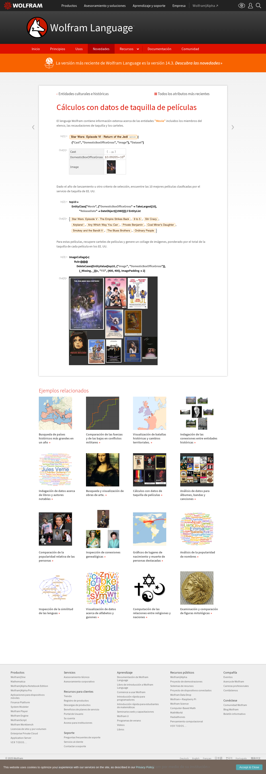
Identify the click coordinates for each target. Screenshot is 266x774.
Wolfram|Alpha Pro (21, 690)
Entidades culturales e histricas (84, 93)
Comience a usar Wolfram (131, 692)
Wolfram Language (92, 27)
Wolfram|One (18, 677)
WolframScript (19, 720)
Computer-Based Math (183, 708)
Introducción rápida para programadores (131, 698)
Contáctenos (230, 690)
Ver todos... (19, 742)
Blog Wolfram (231, 709)
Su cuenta (69, 718)
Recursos (126, 49)
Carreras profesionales (236, 686)
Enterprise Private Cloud (24, 733)
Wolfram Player (19, 711)
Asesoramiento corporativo (79, 681)
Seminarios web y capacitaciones (135, 711)
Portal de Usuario (73, 713)
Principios (57, 49)
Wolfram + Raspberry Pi (183, 699)
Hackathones (177, 717)
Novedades (101, 49)
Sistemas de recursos (182, 686)
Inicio (36, 49)
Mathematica (18, 681)
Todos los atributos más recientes (183, 93)
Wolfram (18, 758)
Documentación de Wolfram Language (132, 678)
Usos (79, 49)
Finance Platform (20, 702)
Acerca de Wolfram (233, 681)
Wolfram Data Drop (180, 694)
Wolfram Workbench (22, 724)
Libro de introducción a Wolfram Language (135, 686)
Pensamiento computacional (186, 721)
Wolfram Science (179, 703)
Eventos (228, 677)
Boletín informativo (234, 713)
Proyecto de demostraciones (186, 681)
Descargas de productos (77, 705)
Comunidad (190, 49)
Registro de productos (76, 700)
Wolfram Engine (19, 715)
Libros (120, 729)
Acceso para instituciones (78, 722)
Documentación (159, 49)
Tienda (68, 696)
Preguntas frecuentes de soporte (82, 737)
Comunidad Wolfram (235, 705)
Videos (121, 725)
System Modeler (20, 706)
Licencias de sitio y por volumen (28, 729)
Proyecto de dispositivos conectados (190, 690)
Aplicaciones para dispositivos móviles (28, 696)
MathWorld (176, 712)
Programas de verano (129, 720)
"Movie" (160, 121)
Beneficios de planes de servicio (81, 709)
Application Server (21, 737)
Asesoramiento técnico (77, 677)
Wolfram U (123, 716)
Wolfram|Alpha (178, 677)
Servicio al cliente (73, 741)
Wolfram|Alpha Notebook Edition (29, 686)
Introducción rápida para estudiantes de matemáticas (138, 705)
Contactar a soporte (75, 746)
